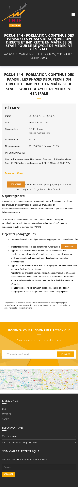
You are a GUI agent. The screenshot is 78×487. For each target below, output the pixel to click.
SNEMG (5, 419)
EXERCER (6, 414)
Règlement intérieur (14, 173)
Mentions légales (9, 436)
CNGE (5, 409)
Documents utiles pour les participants (19, 442)
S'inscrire (16, 184)
